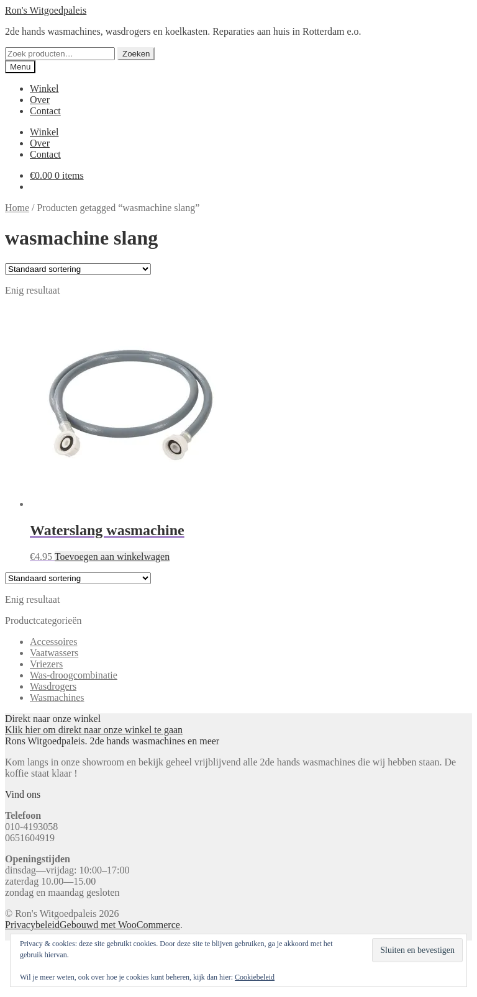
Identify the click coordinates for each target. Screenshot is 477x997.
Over (40, 99)
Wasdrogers (53, 686)
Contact (45, 111)
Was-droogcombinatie (73, 675)
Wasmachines (57, 697)
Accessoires (53, 641)
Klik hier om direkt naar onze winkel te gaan (94, 729)
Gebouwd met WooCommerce (120, 924)
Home (17, 207)
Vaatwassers (54, 652)
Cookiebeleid (255, 977)
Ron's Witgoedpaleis (45, 10)
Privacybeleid (32, 924)
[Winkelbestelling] (78, 269)
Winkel (44, 88)
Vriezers (46, 664)
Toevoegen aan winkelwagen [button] (112, 556)
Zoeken (136, 53)
